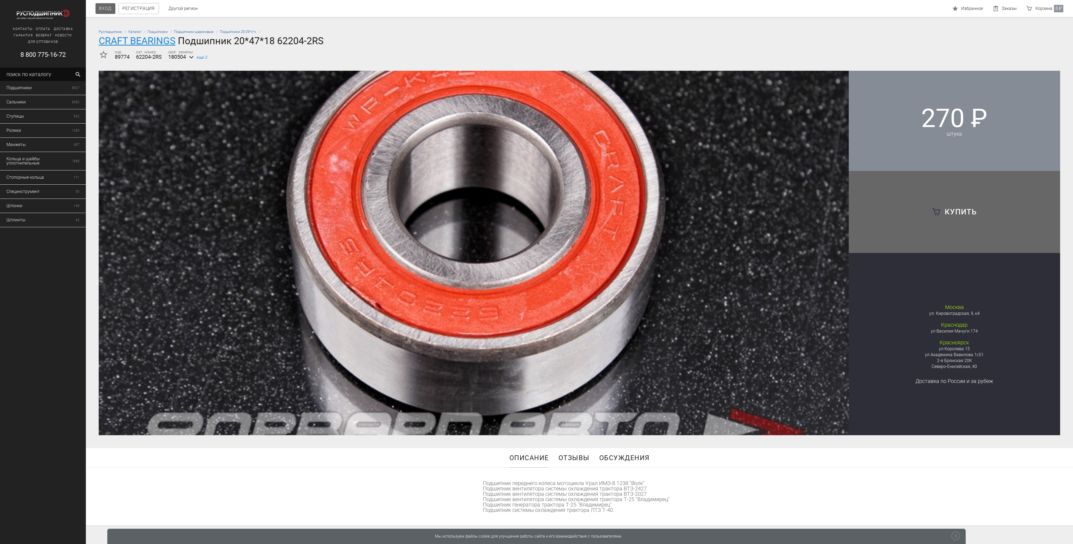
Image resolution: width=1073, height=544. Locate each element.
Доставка (63, 29)
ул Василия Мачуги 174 (954, 331)
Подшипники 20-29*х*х (238, 32)
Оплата (43, 29)
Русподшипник (110, 32)
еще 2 (197, 57)
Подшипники (158, 32)
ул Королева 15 (954, 348)
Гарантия (23, 35)
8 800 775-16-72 (43, 54)
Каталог (134, 32)
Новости (63, 35)
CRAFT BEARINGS (137, 41)
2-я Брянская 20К (954, 360)
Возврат (44, 35)
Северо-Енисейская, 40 (954, 366)
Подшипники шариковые (194, 32)
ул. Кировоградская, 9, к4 (954, 313)
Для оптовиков (43, 42)
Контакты (23, 29)
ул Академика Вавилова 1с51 (954, 354)
